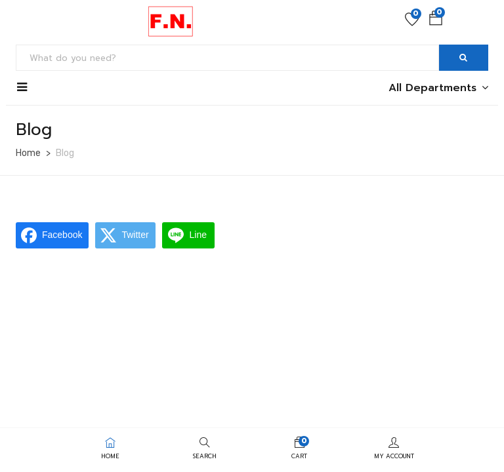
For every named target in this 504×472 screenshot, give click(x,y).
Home (28, 153)
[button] (436, 20)
